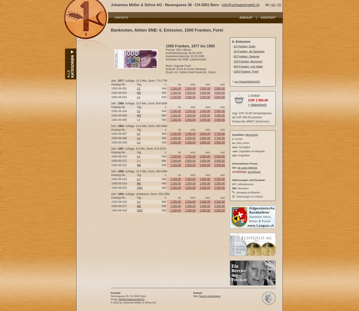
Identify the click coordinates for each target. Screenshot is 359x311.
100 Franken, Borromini (248, 61)
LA (138, 97)
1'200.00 (190, 201)
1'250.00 (190, 111)
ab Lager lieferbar (247, 167)
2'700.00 (219, 133)
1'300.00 (205, 201)
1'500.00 (205, 88)
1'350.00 (190, 88)
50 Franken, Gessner (247, 56)
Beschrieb (251, 134)
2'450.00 (219, 111)
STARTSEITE (121, 17)
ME (139, 165)
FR (279, 5)
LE (138, 88)
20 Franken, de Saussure (249, 51)
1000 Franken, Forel (246, 71)
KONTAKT (268, 17)
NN (139, 93)
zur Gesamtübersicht (247, 81)
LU (138, 142)
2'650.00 (219, 88)
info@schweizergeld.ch (241, 5)
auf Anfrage (254, 171)
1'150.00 (175, 88)
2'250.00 (219, 179)
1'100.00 (175, 111)
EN (273, 5)
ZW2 (140, 210)
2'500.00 (219, 142)
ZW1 (140, 187)
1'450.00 (205, 111)
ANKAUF (246, 17)
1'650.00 (205, 133)
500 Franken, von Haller (248, 66)
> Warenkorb (257, 105)
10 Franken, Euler (245, 46)
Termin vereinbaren (209, 296)
